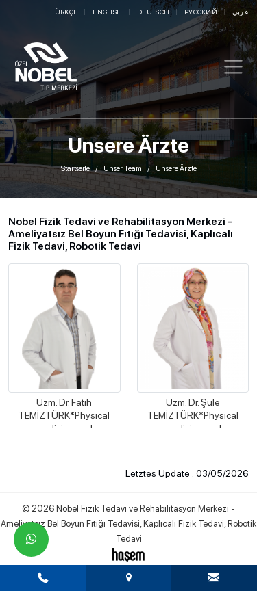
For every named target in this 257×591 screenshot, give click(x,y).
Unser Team (122, 168)
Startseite (75, 168)
